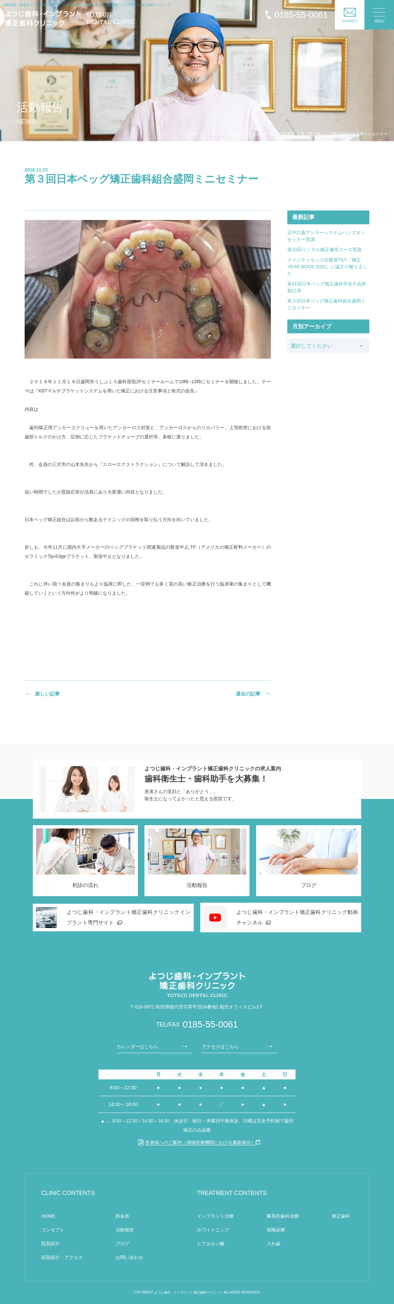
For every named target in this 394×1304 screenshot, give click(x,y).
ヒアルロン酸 (211, 1243)
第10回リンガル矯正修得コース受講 (324, 249)
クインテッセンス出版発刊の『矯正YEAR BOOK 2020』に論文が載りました (327, 266)
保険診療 (276, 1229)
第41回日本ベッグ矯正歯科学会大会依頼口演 (326, 287)
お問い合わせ (129, 1257)
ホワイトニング (213, 1229)
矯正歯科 (341, 1216)
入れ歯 (273, 1243)
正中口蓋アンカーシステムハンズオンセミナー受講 (326, 236)
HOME (48, 1216)
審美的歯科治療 (283, 1216)
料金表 (122, 1216)
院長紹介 (50, 1243)
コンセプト (52, 1229)
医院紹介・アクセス (62, 1257)
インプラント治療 (215, 1216)
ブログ (122, 1243)
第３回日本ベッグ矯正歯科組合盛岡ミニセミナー (326, 304)
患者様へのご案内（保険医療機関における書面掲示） (197, 1142)
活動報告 (125, 1229)
